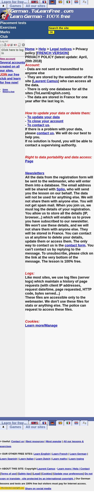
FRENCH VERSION (52, 53)
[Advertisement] (59, 374)
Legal (36, 473)
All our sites (35, 6)
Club (4, 37)
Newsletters (34, 173)
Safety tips (24, 473)
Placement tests (13, 23)
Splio (61, 189)
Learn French (60, 453)
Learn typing (76, 458)
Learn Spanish (8, 458)
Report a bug (8, 92)
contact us (45, 133)
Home (5, 90)
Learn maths (59, 458)
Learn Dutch (43, 458)
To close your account (45, 121)
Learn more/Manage (41, 325)
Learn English (42, 453)
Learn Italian (26, 458)
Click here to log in (12, 51)
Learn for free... (14, 423)
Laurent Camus (45, 81)
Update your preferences (68, 473)
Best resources (35, 441)
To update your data (43, 117)
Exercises (8, 27)
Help (42, 49)
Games (15, 6)
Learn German (78, 453)
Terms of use (8, 473)
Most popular (54, 441)
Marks (5, 32)
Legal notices (61, 49)
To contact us (38, 125)
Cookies (47, 473)
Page (29, 161)
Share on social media (38, 488)
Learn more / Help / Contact (73, 468)
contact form (75, 245)
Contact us (17, 441)
